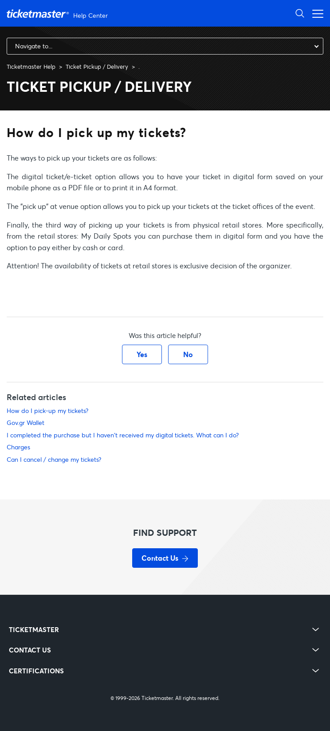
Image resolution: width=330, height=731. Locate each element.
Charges (18, 447)
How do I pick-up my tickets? (47, 410)
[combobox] (165, 46)
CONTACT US (30, 650)
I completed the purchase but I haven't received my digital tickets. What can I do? (123, 435)
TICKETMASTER (34, 629)
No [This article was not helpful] (188, 354)
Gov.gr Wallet (25, 422)
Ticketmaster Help (31, 67)
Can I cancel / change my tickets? (54, 459)
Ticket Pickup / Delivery (97, 67)
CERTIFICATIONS (36, 671)
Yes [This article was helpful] (142, 354)
